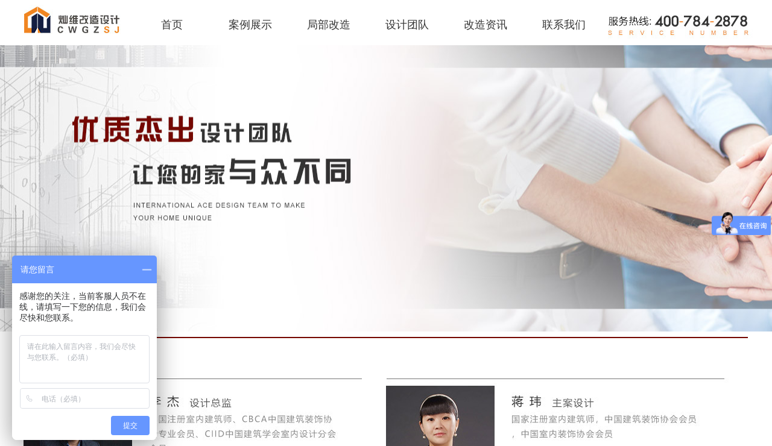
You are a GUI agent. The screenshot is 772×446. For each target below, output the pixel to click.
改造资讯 (485, 25)
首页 (172, 25)
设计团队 (407, 25)
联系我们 (564, 25)
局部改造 (328, 25)
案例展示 (250, 25)
